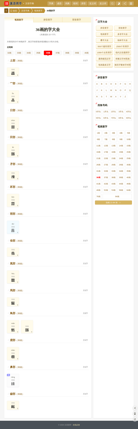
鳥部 (17, 313)
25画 (129, 158)
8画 (113, 139)
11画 (98, 146)
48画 (98, 190)
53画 (113, 190)
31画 (98, 171)
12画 (106, 146)
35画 (38, 53)
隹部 (17, 240)
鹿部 (17, 340)
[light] (118, 3)
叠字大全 (104, 40)
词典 (67, 3)
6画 (98, 139)
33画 (19, 53)
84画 (117, 196)
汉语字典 (29, 3)
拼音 (83, 3)
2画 (105, 133)
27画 (106, 165)
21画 (98, 158)
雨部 (17, 213)
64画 (129, 190)
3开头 (121, 112)
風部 (17, 263)
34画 (29, 53)
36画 (48, 53)
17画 (106, 152)
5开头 (98, 118)
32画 (9, 53)
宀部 (17, 83)
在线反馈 (76, 425)
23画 (113, 158)
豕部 (17, 186)
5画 (128, 133)
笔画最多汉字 (104, 65)
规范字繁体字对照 (123, 65)
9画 (121, 139)
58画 (121, 190)
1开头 (106, 112)
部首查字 (76, 20)
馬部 (17, 290)
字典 (51, 3)
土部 (17, 60)
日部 (17, 110)
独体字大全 (123, 40)
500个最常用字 (104, 46)
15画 (129, 146)
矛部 (17, 164)
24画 (121, 158)
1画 (98, 133)
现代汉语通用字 (122, 52)
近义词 (92, 3)
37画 (58, 53)
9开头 (128, 118)
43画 (113, 184)
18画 (113, 152)
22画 (106, 158)
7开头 (113, 118)
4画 (121, 133)
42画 (106, 184)
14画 (121, 146)
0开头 (98, 112)
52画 (106, 190)
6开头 (106, 118)
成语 (59, 3)
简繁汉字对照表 (122, 59)
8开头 (121, 118)
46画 (129, 184)
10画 (129, 139)
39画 (77, 53)
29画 (121, 165)
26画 (98, 165)
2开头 (113, 112)
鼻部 (17, 366)
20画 (129, 152)
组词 (75, 3)
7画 (105, 139)
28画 (113, 165)
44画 (121, 184)
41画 (98, 184)
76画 (98, 196)
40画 (87, 53)
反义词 (103, 3)
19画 (121, 152)
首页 (13, 11)
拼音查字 (48, 20)
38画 (67, 53)
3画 (113, 133)
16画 (98, 152)
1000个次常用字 (104, 52)
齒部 (17, 393)
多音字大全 (123, 34)
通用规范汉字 (104, 59)
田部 (17, 137)
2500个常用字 (122, 46)
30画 (129, 165)
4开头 (128, 112)
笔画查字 (38, 11)
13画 (113, 146)
